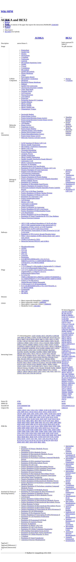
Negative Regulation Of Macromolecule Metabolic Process (40, 500)
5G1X (53, 428)
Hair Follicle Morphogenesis (71, 502)
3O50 (19, 417)
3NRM (58, 415)
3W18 (19, 421)
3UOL (37, 419)
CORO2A (20, 343)
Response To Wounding (28, 164)
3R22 (39, 417)
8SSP (35, 442)
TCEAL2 (25, 368)
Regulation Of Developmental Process (33, 513)
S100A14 (35, 362)
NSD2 (54, 355)
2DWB (54, 410)
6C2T (23, 435)
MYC (29, 353)
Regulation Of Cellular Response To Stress (35, 534)
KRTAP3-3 (65, 353)
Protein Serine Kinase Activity (31, 136)
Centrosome (25, 59)
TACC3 (51, 366)
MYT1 (33, 353)
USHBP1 (65, 395)
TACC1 (46, 366)
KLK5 (26, 350)
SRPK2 (50, 364)
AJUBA (38, 336)
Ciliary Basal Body (27, 89)
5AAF (32, 426)
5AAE (28, 426)
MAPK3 (26, 352)
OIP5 (63, 376)
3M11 (49, 415)
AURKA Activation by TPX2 (30, 239)
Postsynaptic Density (28, 77)
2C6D (46, 410)
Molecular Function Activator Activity (33, 137)
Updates (7, 27)
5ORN (54, 430)
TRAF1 (69, 388)
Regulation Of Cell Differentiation (32, 511)
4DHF (32, 422)
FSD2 (69, 328)
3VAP (49, 419)
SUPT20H (35, 366)
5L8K (19, 430)
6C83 (27, 435)
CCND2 (56, 339)
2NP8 (22, 412)
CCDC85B (65, 319)
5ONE (45, 430)
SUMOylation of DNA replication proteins (35, 229)
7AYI (32, 438)
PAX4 (35, 357)
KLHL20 (71, 333)
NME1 (49, 355)
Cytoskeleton (25, 68)
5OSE (48, 433)
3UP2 (41, 419)
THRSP (58, 368)
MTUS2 (69, 372)
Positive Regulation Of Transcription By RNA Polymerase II (40, 515)
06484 (64, 403)
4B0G (28, 421)
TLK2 (23, 370)
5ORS (28, 431)
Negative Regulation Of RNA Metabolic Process (36, 495)
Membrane (24, 80)
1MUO (24, 410)
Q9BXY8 (65, 408)
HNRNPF (25, 348)
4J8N (40, 422)
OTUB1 (24, 357)
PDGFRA (45, 357)
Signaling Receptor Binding (69, 119)
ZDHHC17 (70, 397)
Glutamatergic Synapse (28, 109)
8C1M (43, 440)
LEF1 (35, 350)
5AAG (37, 426)
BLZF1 (69, 313)
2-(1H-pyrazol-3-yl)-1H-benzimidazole (33, 284)
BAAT (52, 337)
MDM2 (53, 352)
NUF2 (58, 355)
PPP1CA (29, 359)
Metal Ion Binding (69, 127)
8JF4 (52, 440)
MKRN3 (70, 369)
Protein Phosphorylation (29, 152)
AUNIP (38, 337)
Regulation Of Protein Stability (31, 175)
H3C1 (47, 346)
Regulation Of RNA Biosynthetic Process (34, 463)
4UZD (41, 424)
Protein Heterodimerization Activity (32, 134)
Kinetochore (25, 50)
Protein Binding (26, 121)
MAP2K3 (52, 350)
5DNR (46, 426)
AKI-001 (24, 264)
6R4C (27, 437)
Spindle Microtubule (27, 71)
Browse (7, 22)
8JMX (19, 442)
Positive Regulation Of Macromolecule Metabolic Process (39, 481)
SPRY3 (70, 385)
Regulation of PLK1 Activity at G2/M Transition (36, 227)
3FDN (19, 415)
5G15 (49, 428)
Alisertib (24, 252)
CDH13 (36, 341)
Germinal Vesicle (26, 91)
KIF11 (53, 348)
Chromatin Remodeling (28, 150)
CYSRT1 (65, 326)
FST (72, 328)
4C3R (48, 421)
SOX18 (19, 364)
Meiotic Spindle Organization (30, 145)
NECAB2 (65, 374)
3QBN (31, 417)
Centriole (24, 61)
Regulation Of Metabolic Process (31, 456)
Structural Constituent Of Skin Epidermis (71, 455)
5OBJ (32, 430)
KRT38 (64, 340)
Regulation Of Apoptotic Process (70, 185)
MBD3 (45, 352)
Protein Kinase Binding (28, 129)
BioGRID (8, 32)
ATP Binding (25, 123)
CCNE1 (19, 341)
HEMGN (58, 346)
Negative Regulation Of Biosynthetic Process (35, 507)
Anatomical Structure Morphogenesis (33, 540)
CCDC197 (65, 317)
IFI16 (37, 348)
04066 (19, 403)
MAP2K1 (45, 350)
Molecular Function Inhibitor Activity (69, 132)
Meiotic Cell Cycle (27, 202)
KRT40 (64, 342)
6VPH (40, 437)
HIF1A (19, 348)
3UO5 (51, 417)
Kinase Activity (26, 125)
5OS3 (27, 433)
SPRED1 (64, 385)
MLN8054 (24, 293)
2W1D (31, 412)
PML (18, 359)
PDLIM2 (51, 357)
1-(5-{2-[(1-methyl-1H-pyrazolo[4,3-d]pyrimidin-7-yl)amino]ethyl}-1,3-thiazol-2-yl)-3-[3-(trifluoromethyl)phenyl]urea (37, 271)
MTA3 (25, 353)
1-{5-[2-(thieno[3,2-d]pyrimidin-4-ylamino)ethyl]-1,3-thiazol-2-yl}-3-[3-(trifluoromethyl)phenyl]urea (41, 267)
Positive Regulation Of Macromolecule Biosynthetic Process (40, 502)
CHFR (52, 341)
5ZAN (56, 433)
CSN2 (31, 343)
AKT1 (43, 336)
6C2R (19, 435)
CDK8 (42, 341)
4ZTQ (53, 424)
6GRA (44, 435)
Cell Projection (26, 93)
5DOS (50, 426)
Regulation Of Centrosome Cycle (32, 196)
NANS (44, 353)
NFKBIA (29, 355)
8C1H (31, 440)
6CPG (39, 435)
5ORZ (55, 431)
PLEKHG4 (72, 378)
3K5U (40, 415)
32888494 (45, 300)
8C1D (56, 438)
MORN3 (64, 370)
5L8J (56, 428)
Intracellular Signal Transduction (31, 477)
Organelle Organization (70, 538)
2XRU (46, 413)
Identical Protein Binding (68, 508)
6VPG (36, 437)
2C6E (50, 410)
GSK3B (32, 346)
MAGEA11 (65, 361)
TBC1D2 (57, 366)
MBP (49, 352)
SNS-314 (24, 254)
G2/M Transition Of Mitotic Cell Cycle (33, 143)
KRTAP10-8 (71, 344)
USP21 (44, 371)
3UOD (19, 419)
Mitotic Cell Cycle (27, 148)
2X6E (28, 413)
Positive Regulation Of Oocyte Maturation (34, 214)
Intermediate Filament (70, 447)
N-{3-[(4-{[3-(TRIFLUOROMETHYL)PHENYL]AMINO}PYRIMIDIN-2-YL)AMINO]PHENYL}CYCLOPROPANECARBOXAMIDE (41, 277)
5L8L (23, 430)
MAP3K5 (20, 352)
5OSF (52, 433)
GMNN (27, 346)
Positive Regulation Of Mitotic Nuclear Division (36, 193)
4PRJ (32, 424)
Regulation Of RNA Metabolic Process (33, 452)
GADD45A (21, 346)
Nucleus (23, 54)
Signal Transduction (70, 174)
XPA (55, 371)
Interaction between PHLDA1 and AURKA (35, 241)
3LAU (45, 415)
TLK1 (19, 370)
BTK (47, 339)
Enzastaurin (25, 257)
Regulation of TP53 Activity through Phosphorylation (38, 234)
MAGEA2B (65, 365)
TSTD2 (54, 370)
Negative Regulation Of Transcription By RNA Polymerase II (41, 509)
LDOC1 (69, 358)
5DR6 (19, 428)
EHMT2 (57, 343)
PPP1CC (41, 359)
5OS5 (35, 433)
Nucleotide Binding (27, 114)
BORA (33, 339)
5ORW (41, 431)
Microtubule (25, 70)
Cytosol (23, 66)
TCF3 (37, 368)
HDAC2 (52, 346)
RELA (25, 362)
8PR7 (27, 442)
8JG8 (56, 440)
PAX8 (39, 357)
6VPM (56, 437)
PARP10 (30, 357)
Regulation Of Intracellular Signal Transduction (36, 532)
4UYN (36, 424)
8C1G (27, 440)
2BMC (41, 410)
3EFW (59, 413)
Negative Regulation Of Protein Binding (34, 177)
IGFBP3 (42, 348)
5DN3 (41, 426)
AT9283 (23, 248)
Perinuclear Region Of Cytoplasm (32, 100)
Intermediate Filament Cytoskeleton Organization (70, 466)
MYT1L (38, 353)
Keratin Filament (68, 450)
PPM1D (70, 379)
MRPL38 (71, 370)
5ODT (40, 430)
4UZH (45, 424)
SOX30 (29, 364)
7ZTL (44, 438)
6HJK (51, 435)
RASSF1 (20, 362)
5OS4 (31, 433)
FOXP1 (56, 345)
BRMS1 (70, 315)
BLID (28, 339)
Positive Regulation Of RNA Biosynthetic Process (37, 466)
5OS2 (23, 433)
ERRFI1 (36, 345)
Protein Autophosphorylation (30, 198)
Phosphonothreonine (27, 246)
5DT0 (32, 428)
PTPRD (43, 361)
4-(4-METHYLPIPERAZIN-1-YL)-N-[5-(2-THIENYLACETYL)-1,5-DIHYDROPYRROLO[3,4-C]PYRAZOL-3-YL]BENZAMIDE (38, 260)
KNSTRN (65, 335)
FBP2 (46, 345)
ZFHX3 (19, 373)
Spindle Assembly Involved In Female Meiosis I (36, 159)
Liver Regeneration (27, 212)
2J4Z (58, 410)
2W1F (40, 412)
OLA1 (19, 357)
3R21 (35, 417)
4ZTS (19, 426)
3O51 (23, 417)
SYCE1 (69, 386)
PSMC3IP (32, 361)
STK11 (24, 366)
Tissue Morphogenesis (71, 516)
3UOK (33, 419)
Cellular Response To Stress (30, 504)
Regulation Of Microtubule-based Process (34, 184)
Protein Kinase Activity (28, 116)
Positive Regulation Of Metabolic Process (34, 490)
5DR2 (59, 426)
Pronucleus (24, 98)
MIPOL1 (64, 369)
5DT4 (40, 428)
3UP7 (45, 419)
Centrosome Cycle (27, 161)
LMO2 (64, 360)
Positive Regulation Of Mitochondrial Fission (35, 211)
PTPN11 (71, 381)
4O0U (23, 424)
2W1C (27, 412)
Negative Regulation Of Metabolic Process (35, 493)
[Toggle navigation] (1, 17)
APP (18, 337)
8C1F (23, 440)
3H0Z (27, 415)
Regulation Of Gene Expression (31, 472)
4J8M (36, 422)
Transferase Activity (27, 127)
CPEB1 (26, 343)
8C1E (19, 440)
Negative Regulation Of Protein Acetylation (70, 521)
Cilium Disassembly (27, 205)
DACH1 (46, 343)
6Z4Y (23, 438)
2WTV (54, 412)
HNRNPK (32, 348)
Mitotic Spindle (26, 104)
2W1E (36, 412)
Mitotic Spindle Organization (30, 157)
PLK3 (56, 357)
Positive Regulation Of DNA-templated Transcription (38, 468)
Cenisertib (24, 255)
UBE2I (25, 371)
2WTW (19, 413)
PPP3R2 (47, 359)
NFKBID (71, 374)
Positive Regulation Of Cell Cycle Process (34, 209)
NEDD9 (19, 355)
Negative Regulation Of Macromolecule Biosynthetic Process (41, 506)
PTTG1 (48, 361)
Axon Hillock (25, 96)
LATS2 (30, 350)
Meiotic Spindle (26, 105)
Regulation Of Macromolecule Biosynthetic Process (37, 474)
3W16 (58, 419)
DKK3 (52, 343)
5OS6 (39, 433)
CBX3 (51, 339)
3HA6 (36, 415)
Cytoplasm (24, 57)
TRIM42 (64, 392)
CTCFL (35, 343)
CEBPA (46, 341)
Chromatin (24, 518)
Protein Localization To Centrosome (32, 207)
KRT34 (69, 338)
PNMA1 (64, 379)
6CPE (31, 435)
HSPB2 (64, 331)
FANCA (41, 345)
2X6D (24, 413)
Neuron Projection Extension (30, 218)
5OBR (36, 430)
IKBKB (47, 348)
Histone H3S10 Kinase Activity (31, 132)
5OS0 (59, 431)
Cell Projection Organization (30, 173)
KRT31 (64, 338)
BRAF (37, 339)
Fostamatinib (25, 289)
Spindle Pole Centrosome (29, 86)
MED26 (19, 353)
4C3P (44, 421)
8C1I (35, 440)
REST (30, 362)
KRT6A (69, 342)
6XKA (19, 438)
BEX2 (69, 38)
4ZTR (57, 424)
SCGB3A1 (41, 362)
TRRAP (45, 370)
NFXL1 (34, 355)
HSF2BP (71, 329)
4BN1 (32, 421)
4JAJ (47, 422)
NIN (39, 355)
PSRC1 (38, 361)
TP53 (27, 370)
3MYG (53, 415)
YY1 (59, 371)
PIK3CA (72, 376)
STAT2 (19, 366)
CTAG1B (71, 324)
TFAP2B (47, 368)
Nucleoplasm (25, 55)
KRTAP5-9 (67, 354)
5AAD (23, 426)
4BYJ (40, 421)
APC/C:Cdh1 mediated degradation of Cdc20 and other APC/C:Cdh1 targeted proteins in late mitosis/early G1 (39, 224)
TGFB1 (53, 368)
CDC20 (25, 341)
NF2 (24, 355)
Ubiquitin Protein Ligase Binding (32, 130)
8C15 (52, 438)
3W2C (24, 421)
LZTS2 (68, 360)
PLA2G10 (65, 378)
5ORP (19, 431)
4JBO (51, 422)
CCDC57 (72, 317)
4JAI (44, 422)
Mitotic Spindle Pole (27, 107)
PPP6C (53, 359)
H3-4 (43, 346)
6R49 (59, 435)
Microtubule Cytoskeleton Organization (34, 146)
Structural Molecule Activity (69, 478)
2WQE (49, 412)
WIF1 (52, 371)
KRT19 (64, 336)
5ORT (32, 431)
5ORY (50, 431)
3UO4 (47, 417)
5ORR (23, 431)
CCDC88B (65, 320)
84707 (64, 401)
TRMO (40, 370)
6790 (18, 401)
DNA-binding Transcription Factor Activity (35, 531)
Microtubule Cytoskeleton (29, 79)
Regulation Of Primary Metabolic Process (34, 449)
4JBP (55, 422)
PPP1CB (35, 359)
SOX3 (24, 364)
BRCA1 (42, 339)
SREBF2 (39, 364)
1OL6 (32, 410)
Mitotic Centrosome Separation (31, 162)
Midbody (24, 84)
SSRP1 (55, 364)
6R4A (19, 437)
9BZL (44, 442)
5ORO (58, 430)
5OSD (43, 433)
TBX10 (19, 368)
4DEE (28, 422)
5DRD (28, 428)
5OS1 (19, 433)
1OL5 (28, 410)
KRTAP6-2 (65, 356)
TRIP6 (70, 394)
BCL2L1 (57, 337)
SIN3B (59, 362)
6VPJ (48, 437)
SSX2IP (64, 386)
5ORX (46, 431)
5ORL (49, 430)
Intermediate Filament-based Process (71, 472)
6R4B (23, 437)
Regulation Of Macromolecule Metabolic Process (37, 454)
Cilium (23, 75)
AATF (34, 336)
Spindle (23, 64)
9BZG (39, 442)
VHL (48, 371)
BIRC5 (24, 339)
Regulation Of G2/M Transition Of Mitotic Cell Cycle (38, 168)
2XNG (41, 413)
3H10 (32, 415)
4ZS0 (49, 424)
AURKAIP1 (46, 337)
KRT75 (64, 344)
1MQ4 (19, 410)
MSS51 (64, 372)
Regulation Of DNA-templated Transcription (35, 461)
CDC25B (31, 341)
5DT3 (36, 428)
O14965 (19, 408)
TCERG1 (32, 368)
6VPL (52, 437)
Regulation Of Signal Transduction (32, 538)
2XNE (37, 413)
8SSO (31, 442)
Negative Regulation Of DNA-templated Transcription (38, 475)
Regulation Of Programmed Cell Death (33, 520)
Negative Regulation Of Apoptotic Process (34, 186)
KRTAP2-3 (65, 349)
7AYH (28, 438)
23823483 (37, 306)
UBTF (35, 371)
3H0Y (23, 415)
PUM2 (53, 361)
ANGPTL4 (49, 336)
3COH (50, 413)
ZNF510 (38, 373)
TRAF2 (64, 390)
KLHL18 (20, 350)
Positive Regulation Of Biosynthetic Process (35, 499)
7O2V (40, 438)
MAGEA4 (65, 367)
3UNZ (43, 417)
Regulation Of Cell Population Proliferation (35, 516)
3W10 (54, 419)
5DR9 (23, 428)
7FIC (36, 438)
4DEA (57, 421)
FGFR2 (64, 328)
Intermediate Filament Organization (70, 460)
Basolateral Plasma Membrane (31, 82)
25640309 (54, 25)
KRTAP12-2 (66, 347)
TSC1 (50, 370)
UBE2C (19, 371)
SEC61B (48, 362)
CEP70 (64, 322)
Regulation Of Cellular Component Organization (36, 529)
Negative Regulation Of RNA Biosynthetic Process (37, 479)
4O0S (19, 424)
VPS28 (64, 397)
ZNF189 (33, 373)
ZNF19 (64, 399)
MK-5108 (24, 291)
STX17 (29, 366)
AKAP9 (64, 311)
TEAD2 (41, 368)
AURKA (39, 38)
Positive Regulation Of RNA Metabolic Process (36, 470)
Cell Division (25, 200)
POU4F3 (23, 359)
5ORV (36, 431)
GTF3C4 (38, 346)
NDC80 (53, 353)
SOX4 (34, 364)
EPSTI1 (25, 345)
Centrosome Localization (29, 204)
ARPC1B (23, 337)
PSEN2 (26, 361)
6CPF (35, 435)
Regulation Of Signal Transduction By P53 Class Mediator (40, 216)
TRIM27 (69, 390)
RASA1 (58, 361)
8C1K (39, 440)
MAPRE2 (33, 352)
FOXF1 (51, 345)
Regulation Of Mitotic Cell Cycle (32, 525)
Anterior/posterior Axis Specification (33, 166)
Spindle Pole (25, 52)
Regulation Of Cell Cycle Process (32, 527)
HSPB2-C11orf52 (67, 332)
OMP (67, 376)
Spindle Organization (28, 155)
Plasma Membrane (27, 73)
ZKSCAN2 (26, 373)
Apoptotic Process (27, 154)
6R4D (31, 437)
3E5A (55, 413)
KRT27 (69, 336)
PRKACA (20, 361)
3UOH (24, 419)
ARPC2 (29, 337)
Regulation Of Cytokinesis (29, 182)
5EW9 (45, 428)
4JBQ (59, 422)
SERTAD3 (71, 383)
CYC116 (24, 250)
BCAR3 (64, 313)
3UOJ (28, 419)
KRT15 (70, 335)
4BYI (36, 421)
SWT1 (41, 366)
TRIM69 (70, 392)
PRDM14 (65, 381)
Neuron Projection (27, 95)
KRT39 (69, 340)
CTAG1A (65, 324)
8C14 (48, 438)
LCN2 (65, 358)
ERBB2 (30, 345)
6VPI (44, 437)
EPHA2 (19, 345)
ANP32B (56, 336)
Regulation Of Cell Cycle (70, 190)
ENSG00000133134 (68, 406)
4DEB (19, 422)
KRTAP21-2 (67, 351)
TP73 (31, 370)
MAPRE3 (39, 352)
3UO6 (56, 417)
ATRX (34, 337)
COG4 (69, 322)
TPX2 (35, 370)
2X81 (32, 413)
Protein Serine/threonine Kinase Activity (34, 118)
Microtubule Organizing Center (31, 62)
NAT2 (48, 353)
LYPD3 (39, 350)
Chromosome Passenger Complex (32, 87)
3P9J (26, 417)
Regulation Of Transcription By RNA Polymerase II (37, 491)
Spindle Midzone (26, 102)
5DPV (55, 426)
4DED (24, 422)
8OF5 (23, 442)
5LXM (27, 430)
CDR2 (71, 320)
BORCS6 (65, 315)
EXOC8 (70, 326)
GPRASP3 (65, 329)
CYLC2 (41, 343)
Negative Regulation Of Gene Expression (34, 170)
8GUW (48, 440)
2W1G (45, 412)
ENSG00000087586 (23, 406)
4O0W (27, 424)
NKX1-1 (44, 355)
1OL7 (37, 410)
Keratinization (70, 540)
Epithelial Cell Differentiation (70, 513)
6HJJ (47, 435)
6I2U (55, 435)
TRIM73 (64, 394)
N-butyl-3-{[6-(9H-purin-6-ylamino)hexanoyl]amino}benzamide (33, 281)
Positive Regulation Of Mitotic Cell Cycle (34, 195)
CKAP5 (56, 341)
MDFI (71, 367)
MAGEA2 (65, 363)
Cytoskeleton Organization (70, 486)
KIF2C (57, 348)
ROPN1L (65, 383)
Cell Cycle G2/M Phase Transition (32, 191)
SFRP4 (54, 362)
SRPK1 (44, 364)
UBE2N (30, 371)
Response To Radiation (28, 524)
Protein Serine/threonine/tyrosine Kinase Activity (37, 120)
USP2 (39, 371)
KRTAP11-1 (66, 345)
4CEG (52, 421)
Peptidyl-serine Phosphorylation (31, 171)
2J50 (18, 412)
